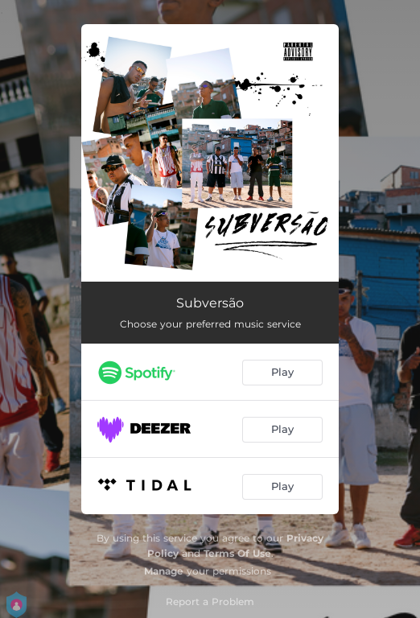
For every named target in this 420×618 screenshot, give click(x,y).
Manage (163, 571)
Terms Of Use (237, 553)
